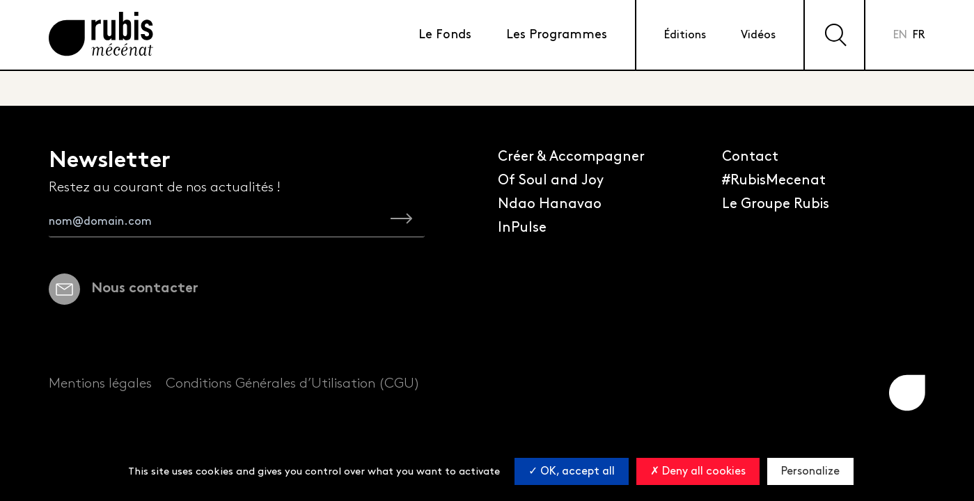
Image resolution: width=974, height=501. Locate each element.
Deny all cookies (698, 471)
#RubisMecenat (774, 180)
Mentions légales (100, 383)
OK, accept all (571, 471)
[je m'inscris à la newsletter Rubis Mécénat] (401, 221)
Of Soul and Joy (551, 180)
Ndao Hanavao (550, 204)
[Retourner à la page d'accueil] (101, 35)
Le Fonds (444, 34)
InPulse (522, 227)
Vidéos (758, 35)
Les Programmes (556, 34)
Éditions (685, 35)
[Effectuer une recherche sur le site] (834, 35)
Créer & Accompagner (571, 156)
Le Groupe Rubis (775, 204)
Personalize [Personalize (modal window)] (810, 471)
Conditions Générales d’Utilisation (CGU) (293, 383)
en (900, 35)
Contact (750, 156)
